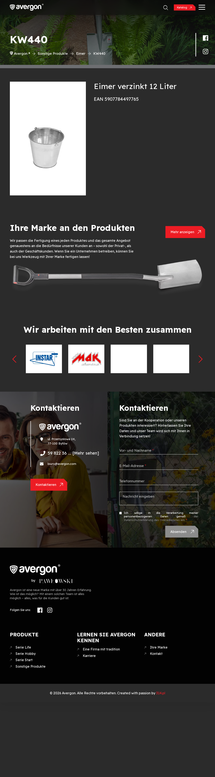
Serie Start (24, 660)
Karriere (89, 656)
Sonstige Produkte (53, 53)
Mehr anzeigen (182, 232)
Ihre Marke (159, 647)
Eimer (80, 53)
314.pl (160, 693)
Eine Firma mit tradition (101, 649)
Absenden (178, 532)
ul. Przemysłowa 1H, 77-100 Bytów (62, 441)
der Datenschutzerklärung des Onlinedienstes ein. (161, 518)
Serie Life (23, 647)
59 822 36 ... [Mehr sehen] (73, 453)
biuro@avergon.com (62, 464)
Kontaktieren (45, 485)
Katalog (182, 7)
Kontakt (156, 653)
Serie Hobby (26, 653)
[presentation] (14, 359)
